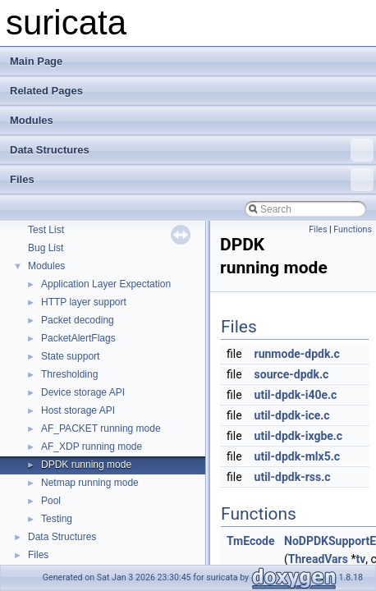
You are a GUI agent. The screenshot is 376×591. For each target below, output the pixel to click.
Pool (51, 500)
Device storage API (83, 392)
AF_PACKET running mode (101, 428)
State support (70, 356)
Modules (31, 120)
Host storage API (78, 410)
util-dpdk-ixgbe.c (298, 435)
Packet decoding (77, 320)
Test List (46, 230)
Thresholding (69, 374)
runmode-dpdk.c (297, 353)
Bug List (45, 248)
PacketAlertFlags (78, 338)
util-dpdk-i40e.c (295, 394)
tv (360, 559)
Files (192, 179)
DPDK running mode (86, 464)
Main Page (36, 61)
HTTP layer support (83, 302)
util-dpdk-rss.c (292, 476)
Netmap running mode (90, 482)
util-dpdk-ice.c (292, 415)
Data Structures (192, 150)
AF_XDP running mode (91, 446)
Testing (56, 519)
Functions (352, 229)
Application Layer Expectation (106, 284)
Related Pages (46, 91)
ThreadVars (318, 559)
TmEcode (251, 540)
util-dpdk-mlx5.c (297, 456)
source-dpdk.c (291, 374)
